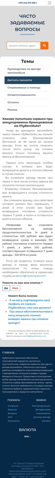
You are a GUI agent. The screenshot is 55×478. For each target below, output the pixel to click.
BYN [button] (26, 436)
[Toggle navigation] (49, 3)
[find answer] (24, 45)
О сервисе (13, 406)
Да (6, 288)
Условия (46, 421)
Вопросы (12, 413)
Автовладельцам (41, 406)
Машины (12, 409)
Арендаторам (42, 409)
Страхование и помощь (23, 87)
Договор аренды (42, 417)
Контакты (14, 421)
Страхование (43, 413)
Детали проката (19, 80)
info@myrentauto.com (36, 336)
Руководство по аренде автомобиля (24, 70)
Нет (15, 288)
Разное (12, 109)
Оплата (13, 102)
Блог (10, 417)
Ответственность (21, 94)
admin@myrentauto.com (31, 276)
